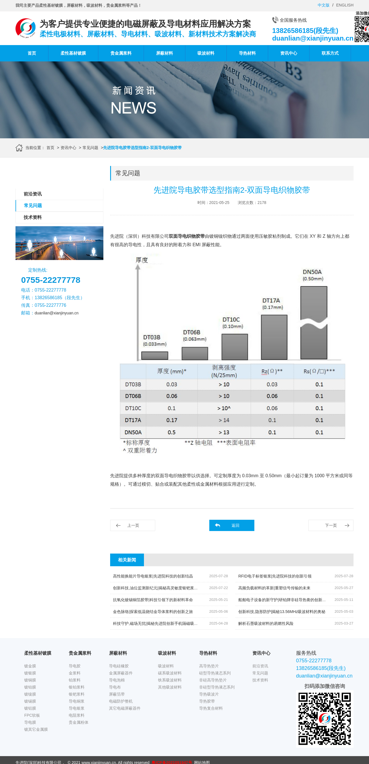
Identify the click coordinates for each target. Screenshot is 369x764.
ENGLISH (345, 5)
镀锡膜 (30, 701)
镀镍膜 (30, 694)
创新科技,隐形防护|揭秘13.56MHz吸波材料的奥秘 (281, 611)
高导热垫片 (209, 666)
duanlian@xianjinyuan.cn (57, 313)
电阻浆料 (77, 715)
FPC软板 (32, 715)
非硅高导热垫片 (213, 680)
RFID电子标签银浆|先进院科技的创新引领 (275, 576)
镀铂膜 (30, 687)
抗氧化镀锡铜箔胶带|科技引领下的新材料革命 (153, 600)
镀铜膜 (30, 680)
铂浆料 (75, 680)
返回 (235, 525)
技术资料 (33, 217)
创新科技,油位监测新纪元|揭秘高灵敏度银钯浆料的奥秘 (161, 588)
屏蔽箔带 (117, 694)
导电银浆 (77, 708)
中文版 (324, 5)
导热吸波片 (209, 694)
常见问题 (90, 147)
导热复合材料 (211, 708)
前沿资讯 (33, 194)
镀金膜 (30, 666)
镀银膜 (30, 673)
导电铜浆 (77, 701)
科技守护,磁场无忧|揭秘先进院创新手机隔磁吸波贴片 (159, 623)
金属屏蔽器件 (121, 673)
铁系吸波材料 (170, 680)
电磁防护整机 (121, 701)
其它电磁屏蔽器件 (125, 708)
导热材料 (247, 53)
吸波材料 (205, 53)
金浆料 (75, 673)
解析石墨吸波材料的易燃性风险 (266, 623)
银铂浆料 (77, 687)
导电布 (115, 687)
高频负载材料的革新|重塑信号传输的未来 (274, 588)
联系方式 (330, 53)
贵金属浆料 (121, 53)
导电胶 (75, 666)
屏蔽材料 (164, 53)
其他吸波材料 (170, 687)
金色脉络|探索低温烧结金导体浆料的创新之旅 (153, 611)
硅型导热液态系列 (215, 673)
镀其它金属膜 (36, 729)
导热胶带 (207, 701)
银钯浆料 (77, 694)
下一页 (331, 525)
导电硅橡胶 (119, 666)
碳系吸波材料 (170, 673)
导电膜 (30, 722)
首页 (32, 53)
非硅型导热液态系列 (217, 687)
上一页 (133, 525)
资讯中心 (288, 53)
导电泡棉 (117, 680)
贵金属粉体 (78, 722)
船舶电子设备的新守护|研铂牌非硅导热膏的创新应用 (284, 600)
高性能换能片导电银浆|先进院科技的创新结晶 (153, 576)
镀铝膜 (30, 708)
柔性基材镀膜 (73, 53)
